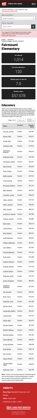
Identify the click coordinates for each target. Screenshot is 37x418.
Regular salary (31, 126)
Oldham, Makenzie (9, 243)
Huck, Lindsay (7, 171)
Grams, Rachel (7, 358)
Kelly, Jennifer (7, 209)
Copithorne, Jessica (9, 214)
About (18, 380)
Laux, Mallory (7, 247)
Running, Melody (8, 335)
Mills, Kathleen (7, 190)
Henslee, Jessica (8, 219)
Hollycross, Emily (8, 370)
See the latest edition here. (10, 11)
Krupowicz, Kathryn (9, 185)
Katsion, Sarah (7, 306)
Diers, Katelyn (7, 233)
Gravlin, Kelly (7, 141)
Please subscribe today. (9, 35)
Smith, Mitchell (7, 339)
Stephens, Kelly (8, 146)
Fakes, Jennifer (8, 200)
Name (5, 126)
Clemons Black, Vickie (8, 364)
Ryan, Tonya (7, 297)
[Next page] (33, 120)
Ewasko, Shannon (8, 262)
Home (3, 39)
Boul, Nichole (7, 349)
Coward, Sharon (8, 271)
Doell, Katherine (8, 238)
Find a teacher (7, 23)
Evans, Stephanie (8, 281)
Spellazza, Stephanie (6, 286)
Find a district (7, 15)
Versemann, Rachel (9, 311)
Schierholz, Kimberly (6, 151)
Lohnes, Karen (7, 228)
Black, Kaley (6, 223)
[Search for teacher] (18, 26)
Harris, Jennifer (8, 204)
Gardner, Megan (8, 325)
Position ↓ (20, 126)
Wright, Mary (7, 320)
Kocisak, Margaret (8, 252)
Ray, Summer (7, 292)
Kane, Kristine (7, 166)
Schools (10, 39)
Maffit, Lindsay (7, 176)
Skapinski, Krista (8, 157)
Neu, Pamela (7, 354)
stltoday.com (23, 412)
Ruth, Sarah (6, 257)
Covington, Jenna (8, 195)
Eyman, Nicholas (8, 344)
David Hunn (12, 398)
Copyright (14, 412)
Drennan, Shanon (8, 266)
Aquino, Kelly (7, 136)
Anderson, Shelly (8, 276)
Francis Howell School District (13, 41)
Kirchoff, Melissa (8, 330)
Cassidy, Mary (7, 316)
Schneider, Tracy (8, 301)
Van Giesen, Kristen (9, 162)
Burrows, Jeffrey (8, 131)
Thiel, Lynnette (7, 181)
